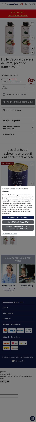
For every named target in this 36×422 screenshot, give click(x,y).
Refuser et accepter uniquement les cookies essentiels (18, 227)
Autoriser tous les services (18, 218)
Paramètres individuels (9, 233)
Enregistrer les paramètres (18, 222)
